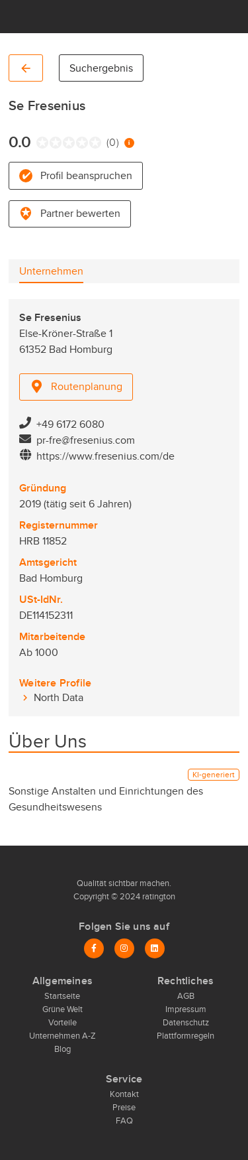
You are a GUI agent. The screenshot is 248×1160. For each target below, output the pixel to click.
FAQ (124, 1121)
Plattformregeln (185, 1036)
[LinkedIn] (155, 948)
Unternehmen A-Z (62, 1036)
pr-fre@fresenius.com (85, 440)
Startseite (62, 996)
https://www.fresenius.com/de (105, 456)
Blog (62, 1049)
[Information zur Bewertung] (129, 143)
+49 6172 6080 (70, 424)
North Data (58, 697)
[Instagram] (124, 948)
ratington (157, 896)
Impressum (185, 1009)
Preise (124, 1107)
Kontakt (124, 1094)
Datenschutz (186, 1022)
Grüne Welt (62, 1009)
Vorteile (62, 1022)
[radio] (39, 143)
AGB (185, 996)
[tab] (51, 271)
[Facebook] (94, 948)
